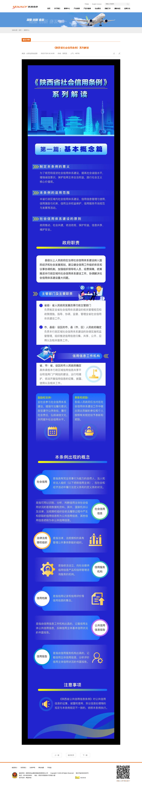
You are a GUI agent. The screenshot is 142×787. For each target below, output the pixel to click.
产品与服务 (87, 8)
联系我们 (23, 767)
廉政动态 (117, 8)
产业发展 (77, 8)
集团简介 (14, 767)
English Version (97, 4)
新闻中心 (67, 8)
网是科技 (28, 777)
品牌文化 (127, 8)
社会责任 (98, 8)
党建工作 (108, 8)
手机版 (87, 4)
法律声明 (32, 767)
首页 (48, 8)
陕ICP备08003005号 (82, 773)
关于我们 (57, 8)
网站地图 (41, 767)
